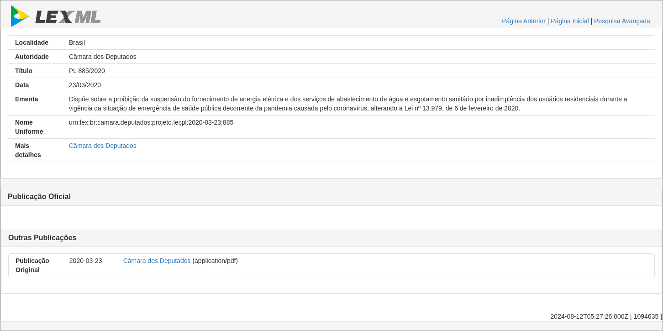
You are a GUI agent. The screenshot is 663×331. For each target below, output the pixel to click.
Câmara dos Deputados (103, 145)
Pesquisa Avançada (622, 21)
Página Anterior (524, 21)
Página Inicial (570, 21)
